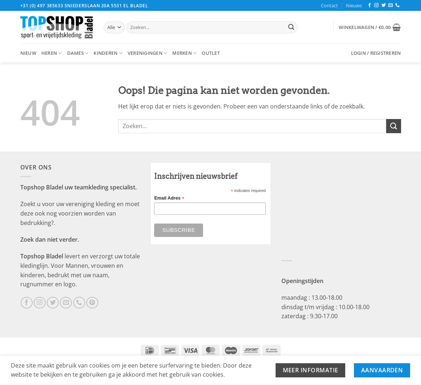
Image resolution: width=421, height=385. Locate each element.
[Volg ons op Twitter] (383, 5)
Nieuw (28, 53)
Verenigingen (148, 53)
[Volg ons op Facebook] (369, 5)
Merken (184, 53)
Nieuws (354, 5)
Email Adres (169, 198)
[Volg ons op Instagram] (376, 5)
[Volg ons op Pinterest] (92, 303)
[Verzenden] (291, 27)
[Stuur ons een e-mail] (390, 5)
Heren (51, 53)
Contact (329, 5)
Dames (78, 53)
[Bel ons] (397, 5)
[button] (370, 27)
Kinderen (108, 53)
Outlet (211, 53)
